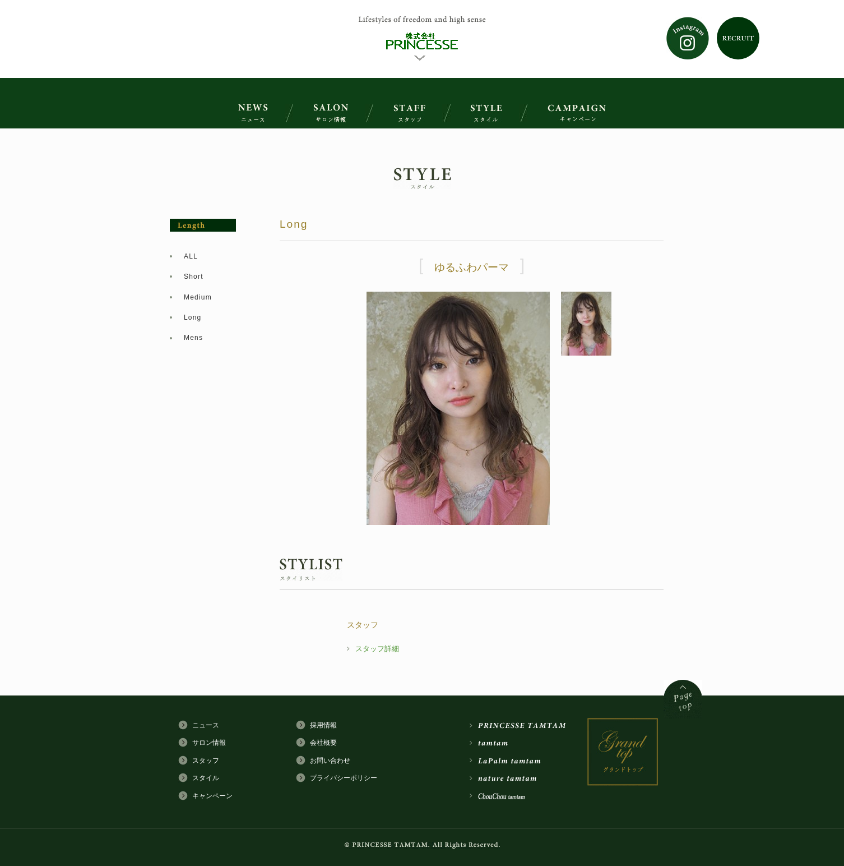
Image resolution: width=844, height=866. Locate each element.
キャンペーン (212, 796)
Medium (198, 297)
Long (193, 317)
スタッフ (205, 760)
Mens (193, 338)
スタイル (205, 778)
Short (193, 276)
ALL (191, 256)
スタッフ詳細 (377, 648)
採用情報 (323, 725)
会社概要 (323, 743)
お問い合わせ (330, 760)
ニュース (205, 725)
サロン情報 (209, 743)
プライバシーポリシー (343, 778)
